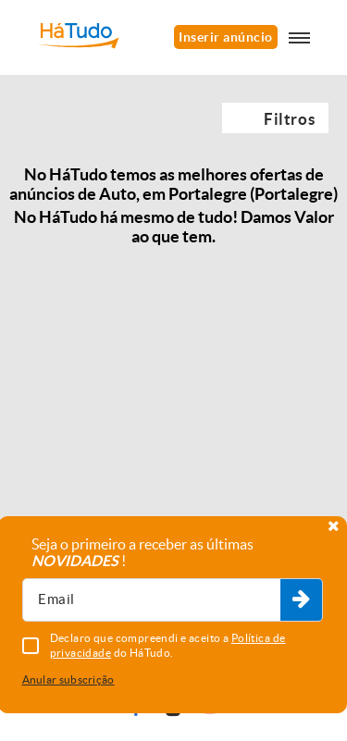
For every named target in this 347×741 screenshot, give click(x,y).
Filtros (289, 119)
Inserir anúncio (225, 37)
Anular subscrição (68, 679)
